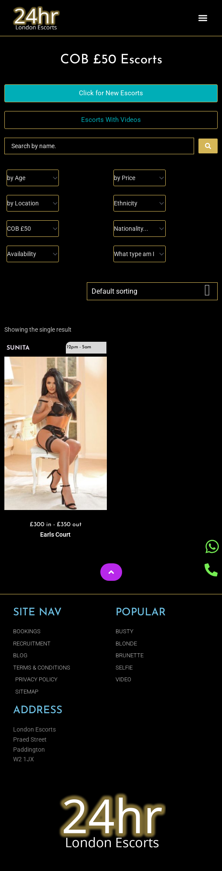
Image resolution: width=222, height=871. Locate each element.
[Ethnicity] (139, 203)
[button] (203, 18)
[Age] (33, 178)
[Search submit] (208, 146)
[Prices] (139, 178)
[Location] (33, 203)
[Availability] (33, 254)
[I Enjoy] (33, 228)
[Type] (139, 254)
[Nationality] (139, 228)
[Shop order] (152, 291)
